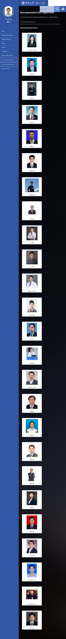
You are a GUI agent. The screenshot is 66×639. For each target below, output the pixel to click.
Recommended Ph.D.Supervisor (8, 60)
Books (3, 43)
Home (3, 31)
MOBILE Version (5, 68)
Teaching (4, 51)
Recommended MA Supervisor (8, 64)
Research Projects (7, 39)
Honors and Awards (7, 55)
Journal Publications (7, 35)
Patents (4, 47)
